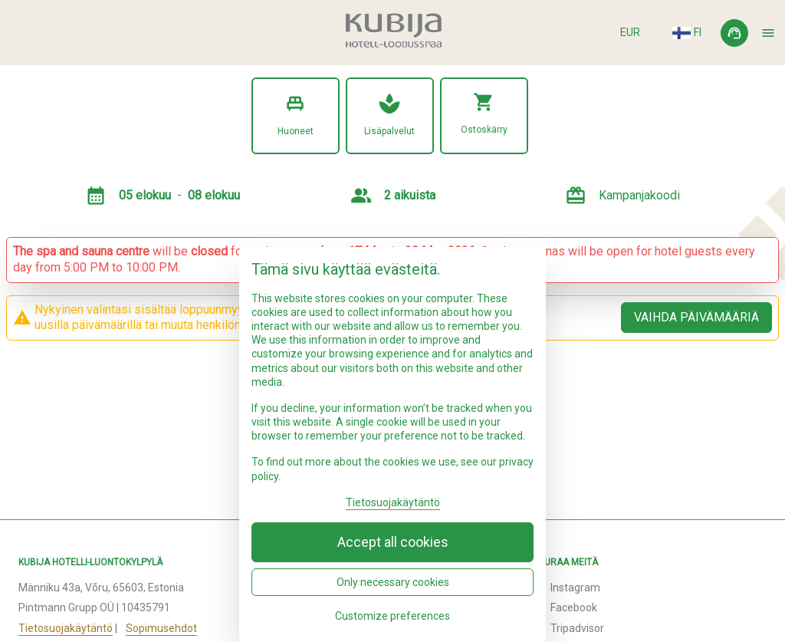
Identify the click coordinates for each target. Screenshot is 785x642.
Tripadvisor (577, 628)
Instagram (575, 587)
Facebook (573, 607)
